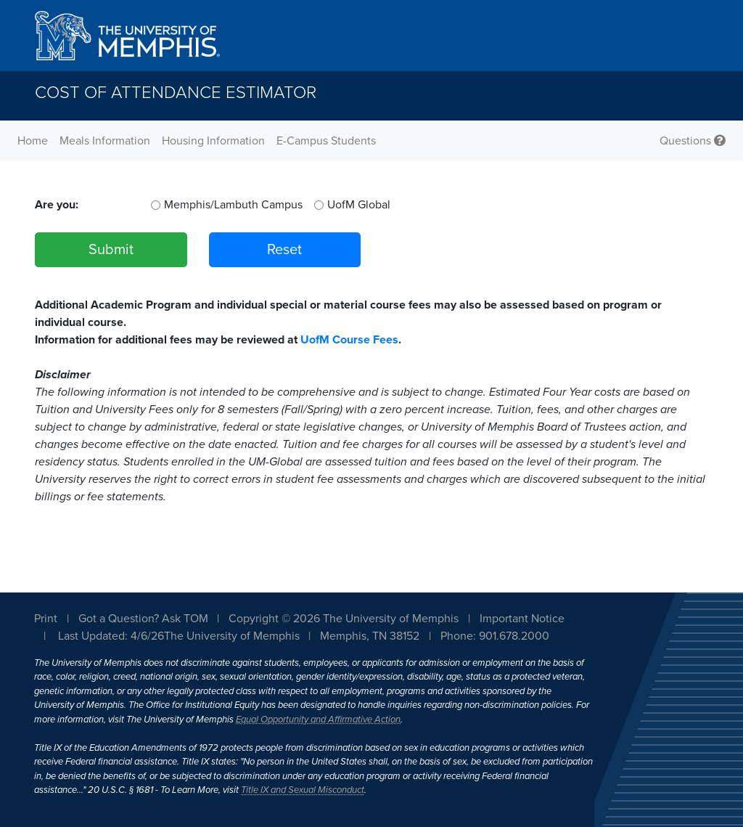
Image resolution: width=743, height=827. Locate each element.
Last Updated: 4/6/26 (111, 636)
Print (45, 618)
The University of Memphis (232, 636)
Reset (284, 249)
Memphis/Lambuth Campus (233, 204)
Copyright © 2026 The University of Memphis (344, 618)
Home (32, 141)
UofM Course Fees (349, 340)
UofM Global (358, 204)
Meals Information (104, 141)
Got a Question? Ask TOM (143, 618)
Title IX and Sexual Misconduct (302, 790)
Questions (693, 141)
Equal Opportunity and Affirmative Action (318, 719)
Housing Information (213, 141)
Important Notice (522, 618)
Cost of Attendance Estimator (175, 92)
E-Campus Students (326, 141)
